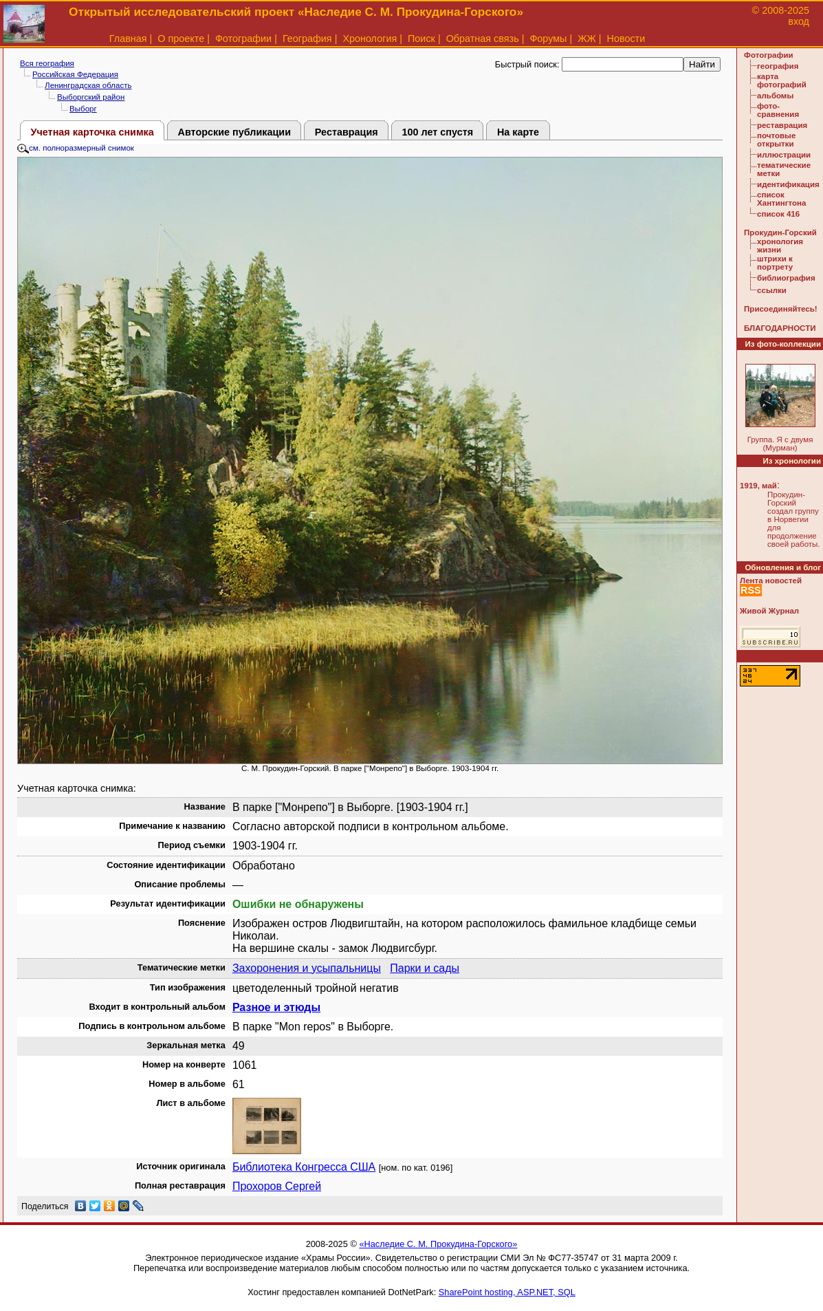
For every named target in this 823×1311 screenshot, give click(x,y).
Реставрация (346, 132)
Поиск (421, 38)
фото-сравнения (778, 110)
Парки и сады (424, 968)
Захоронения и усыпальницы (306, 968)
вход (798, 21)
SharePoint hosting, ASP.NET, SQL (507, 1292)
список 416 (778, 214)
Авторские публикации (235, 132)
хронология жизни (780, 245)
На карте (518, 132)
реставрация (782, 125)
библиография (786, 278)
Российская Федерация (75, 74)
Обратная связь (482, 38)
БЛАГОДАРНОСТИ (779, 328)
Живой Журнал (769, 611)
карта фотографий (781, 80)
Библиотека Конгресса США (303, 1167)
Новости (626, 38)
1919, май (758, 485)
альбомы (775, 95)
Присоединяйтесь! (780, 309)
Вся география (47, 63)
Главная (128, 38)
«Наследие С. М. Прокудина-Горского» (438, 1244)
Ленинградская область (88, 85)
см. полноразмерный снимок (75, 148)
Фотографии (243, 38)
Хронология (369, 38)
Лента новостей (771, 580)
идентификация (788, 184)
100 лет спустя (437, 132)
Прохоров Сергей (276, 1186)
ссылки (772, 290)
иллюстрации (784, 155)
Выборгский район (90, 97)
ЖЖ (587, 38)
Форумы (548, 38)
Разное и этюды (276, 1007)
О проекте (180, 38)
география (777, 66)
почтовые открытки (776, 139)
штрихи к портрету (775, 262)
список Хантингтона (781, 199)
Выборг (83, 109)
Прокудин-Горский (780, 232)
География (307, 38)
